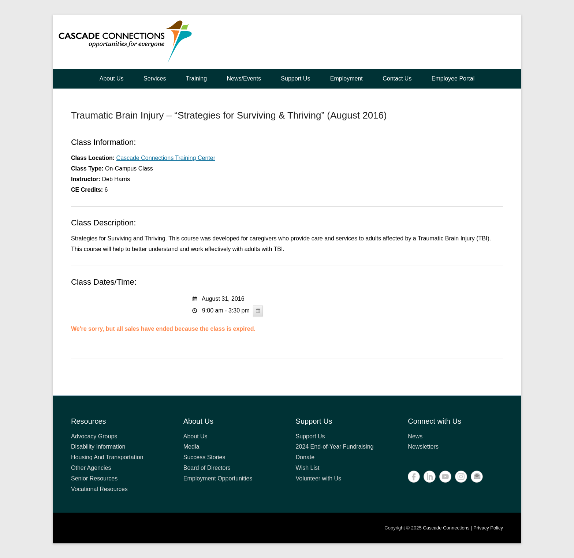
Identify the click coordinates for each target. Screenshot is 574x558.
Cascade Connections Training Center (165, 158)
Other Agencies (91, 468)
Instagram (461, 477)
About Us (112, 78)
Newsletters (423, 446)
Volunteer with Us (319, 478)
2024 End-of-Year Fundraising (335, 446)
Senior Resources (94, 478)
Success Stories (204, 457)
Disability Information (98, 446)
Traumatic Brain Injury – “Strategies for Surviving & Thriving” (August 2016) (229, 115)
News (415, 436)
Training (196, 78)
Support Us (295, 78)
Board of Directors (207, 468)
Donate (305, 457)
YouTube (445, 477)
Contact (477, 477)
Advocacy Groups (94, 436)
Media (191, 446)
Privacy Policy (488, 528)
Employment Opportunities (218, 478)
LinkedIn (430, 477)
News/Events (244, 78)
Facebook (414, 477)
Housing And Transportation (107, 457)
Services (155, 78)
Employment (346, 78)
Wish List (308, 468)
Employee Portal (453, 78)
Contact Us (397, 78)
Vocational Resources (99, 489)
